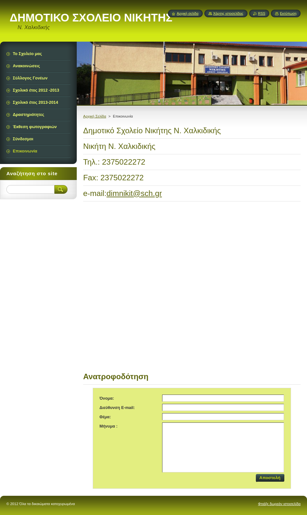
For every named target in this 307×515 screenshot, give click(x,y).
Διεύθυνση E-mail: (117, 407)
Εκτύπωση (288, 13)
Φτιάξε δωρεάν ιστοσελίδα (279, 504)
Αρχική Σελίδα (94, 116)
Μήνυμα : (108, 426)
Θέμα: (105, 416)
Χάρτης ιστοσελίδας (228, 13)
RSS (261, 13)
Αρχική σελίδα (188, 13)
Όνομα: (106, 398)
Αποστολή (269, 477)
